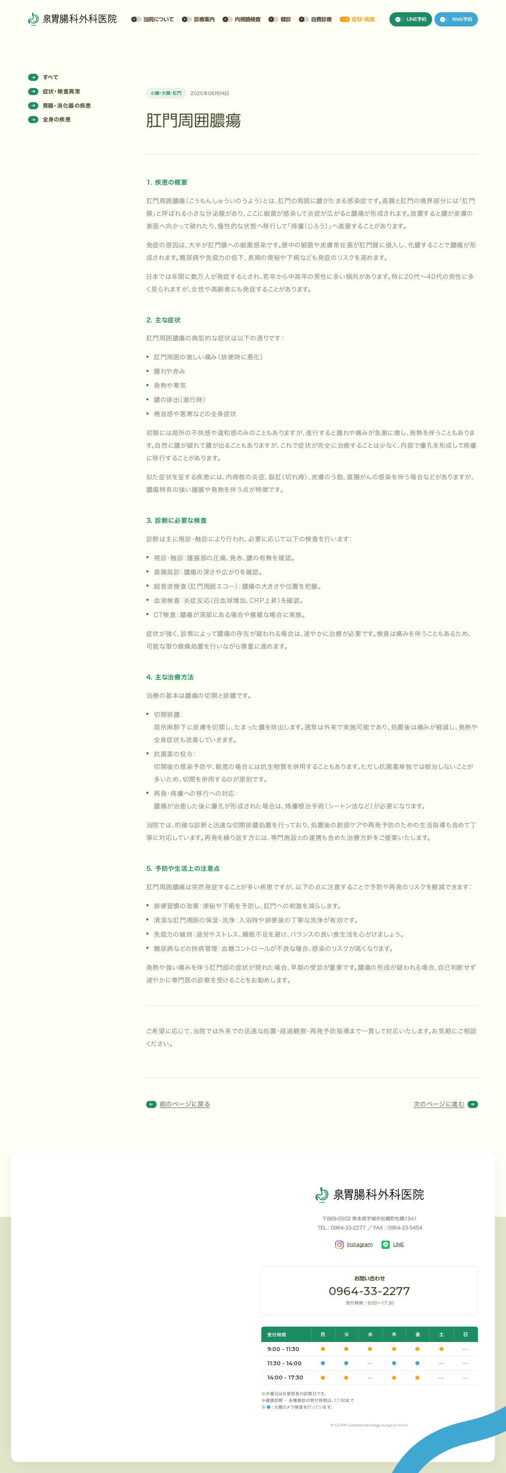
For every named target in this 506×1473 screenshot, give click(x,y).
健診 (279, 19)
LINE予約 (411, 19)
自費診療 (315, 19)
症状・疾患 (357, 19)
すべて (43, 77)
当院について (152, 19)
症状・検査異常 (54, 91)
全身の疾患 (49, 119)
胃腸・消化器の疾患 (59, 105)
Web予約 (456, 19)
